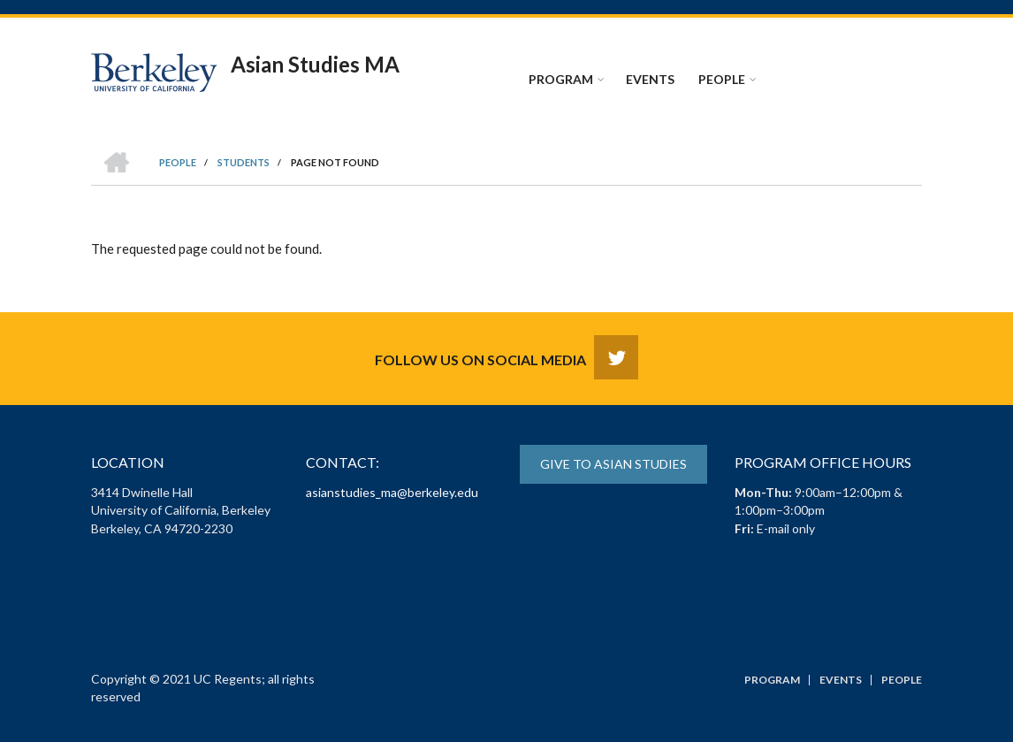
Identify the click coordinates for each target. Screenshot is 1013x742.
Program (772, 680)
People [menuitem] (721, 79)
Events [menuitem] (650, 79)
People (901, 680)
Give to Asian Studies (613, 463)
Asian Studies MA (315, 64)
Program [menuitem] (561, 79)
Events (840, 680)
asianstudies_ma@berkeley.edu (392, 492)
